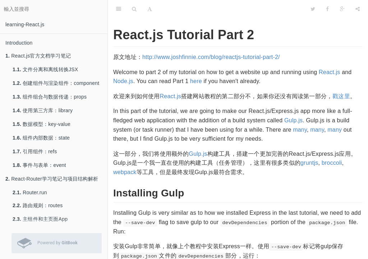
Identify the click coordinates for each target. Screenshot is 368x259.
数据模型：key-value (41, 124)
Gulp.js (293, 120)
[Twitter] (313, 9)
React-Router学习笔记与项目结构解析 (51, 179)
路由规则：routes (38, 205)
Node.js (123, 81)
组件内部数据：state (41, 138)
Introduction (19, 43)
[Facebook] (327, 9)
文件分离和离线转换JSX (45, 69)
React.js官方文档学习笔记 (38, 56)
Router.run (30, 192)
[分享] (357, 9)
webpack (125, 172)
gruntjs (309, 163)
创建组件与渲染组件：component (56, 83)
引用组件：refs (35, 151)
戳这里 (341, 96)
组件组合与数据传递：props (50, 97)
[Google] (342, 9)
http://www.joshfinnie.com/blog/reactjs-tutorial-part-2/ (211, 57)
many (300, 130)
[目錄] (118, 9)
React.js (329, 72)
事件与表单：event (39, 165)
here (196, 81)
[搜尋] (134, 9)
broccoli (332, 163)
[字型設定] (149, 9)
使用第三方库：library (43, 110)
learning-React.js (24, 24)
